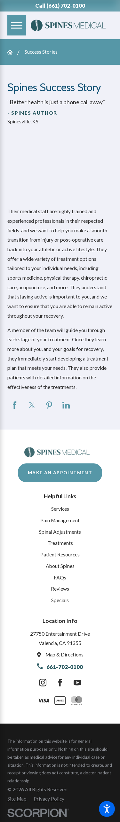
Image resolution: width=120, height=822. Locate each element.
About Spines (60, 566)
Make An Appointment (60, 472)
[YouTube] (77, 682)
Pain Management (60, 520)
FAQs (60, 577)
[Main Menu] (16, 25)
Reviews (60, 589)
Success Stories (41, 52)
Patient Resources (60, 554)
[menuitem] (59, 509)
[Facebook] (60, 682)
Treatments (60, 543)
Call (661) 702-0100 (60, 5)
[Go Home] (12, 52)
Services (60, 509)
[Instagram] (42, 682)
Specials (60, 600)
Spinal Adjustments (60, 532)
